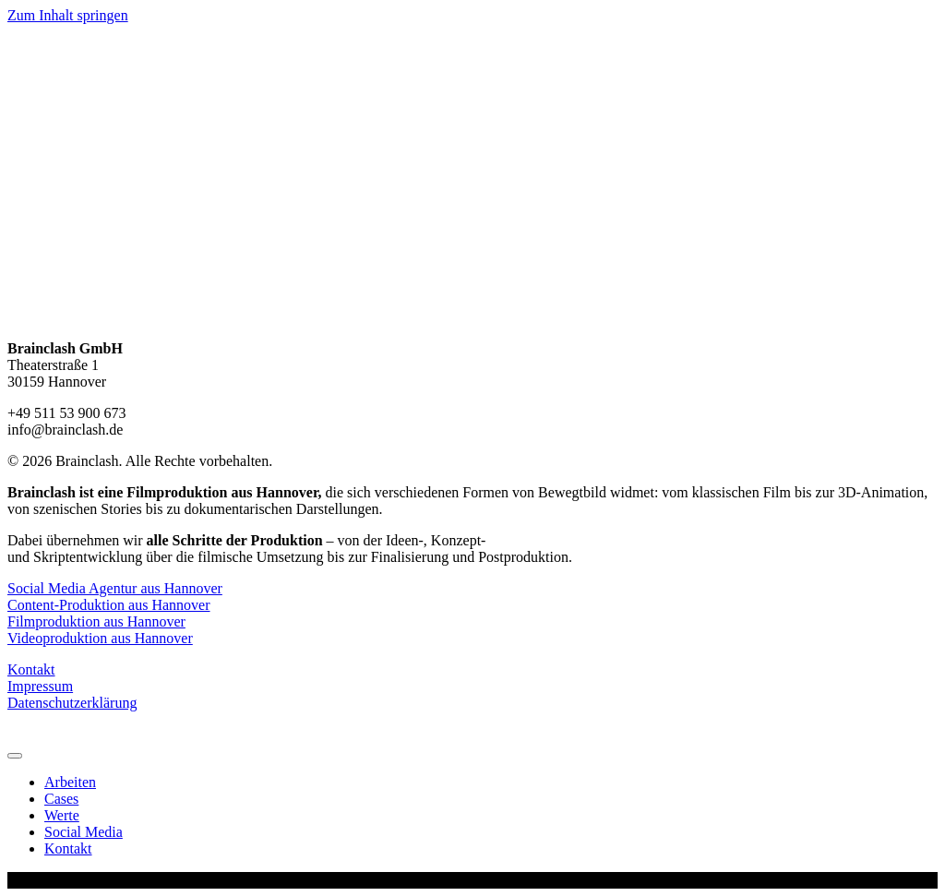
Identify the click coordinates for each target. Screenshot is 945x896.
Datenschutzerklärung (72, 703)
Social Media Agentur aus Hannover (114, 588)
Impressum (40, 686)
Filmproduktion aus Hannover (96, 621)
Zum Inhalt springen (67, 15)
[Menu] (14, 756)
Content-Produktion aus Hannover (108, 605)
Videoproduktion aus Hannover (100, 638)
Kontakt (31, 669)
